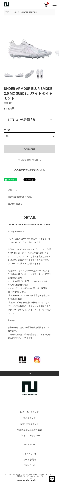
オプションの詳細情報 (21, 119)
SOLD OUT (29, 149)
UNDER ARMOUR (29, 12)
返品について (14, 190)
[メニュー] (54, 4)
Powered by (29, 480)
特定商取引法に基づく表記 (20, 197)
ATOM (32, 444)
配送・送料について (29, 412)
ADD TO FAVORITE (29, 160)
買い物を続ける (15, 204)
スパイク (16, 12)
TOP (7, 12)
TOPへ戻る (29, 373)
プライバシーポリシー (29, 435)
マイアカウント (29, 453)
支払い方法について (29, 424)
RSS (26, 444)
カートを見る (29, 459)
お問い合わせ (29, 465)
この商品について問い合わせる (29, 170)
